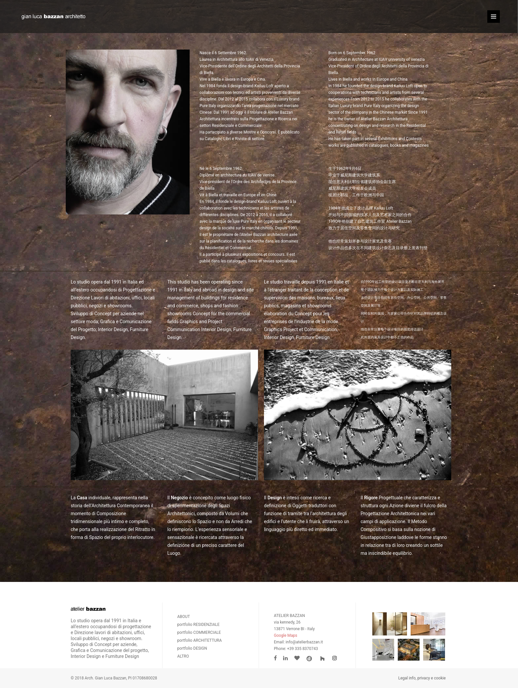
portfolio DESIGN (192, 648)
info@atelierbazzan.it (304, 642)
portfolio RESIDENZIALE (198, 624)
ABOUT (183, 616)
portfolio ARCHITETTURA (199, 640)
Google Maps (285, 635)
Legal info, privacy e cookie (422, 678)
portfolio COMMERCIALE (199, 632)
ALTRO (183, 656)
